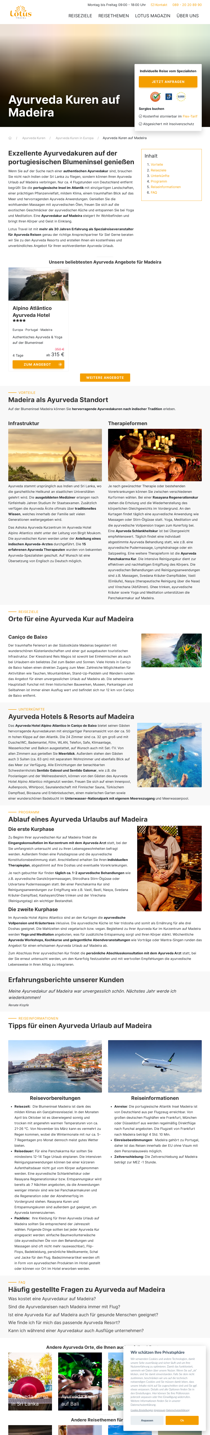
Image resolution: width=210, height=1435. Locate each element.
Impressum (159, 1410)
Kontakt (159, 5)
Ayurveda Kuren (34, 138)
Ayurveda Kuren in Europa (75, 138)
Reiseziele (80, 15)
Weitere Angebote (105, 378)
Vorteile (157, 164)
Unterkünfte (160, 176)
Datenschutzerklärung (177, 1410)
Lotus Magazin (152, 15)
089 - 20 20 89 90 (187, 5)
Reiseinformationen (166, 187)
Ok (182, 1420)
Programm (159, 181)
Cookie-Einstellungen (142, 1410)
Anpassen (147, 1420)
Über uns (188, 15)
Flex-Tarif (190, 116)
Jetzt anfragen (168, 82)
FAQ (154, 192)
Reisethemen (113, 15)
